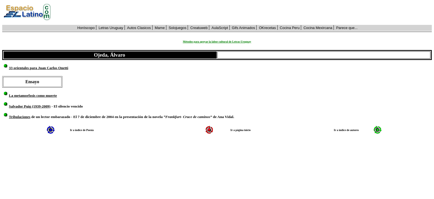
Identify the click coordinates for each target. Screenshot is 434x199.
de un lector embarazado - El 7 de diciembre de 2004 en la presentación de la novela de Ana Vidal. (132, 117)
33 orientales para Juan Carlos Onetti (38, 68)
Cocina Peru (290, 28)
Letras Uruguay (111, 28)
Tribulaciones (19, 117)
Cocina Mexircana (317, 28)
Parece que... (346, 28)
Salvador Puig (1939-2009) (29, 106)
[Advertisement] (244, 12)
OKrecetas (267, 28)
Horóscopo (86, 28)
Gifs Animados (243, 28)
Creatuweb (199, 28)
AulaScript (219, 28)
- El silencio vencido (67, 106)
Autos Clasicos (139, 28)
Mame (160, 28)
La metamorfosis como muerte (33, 95)
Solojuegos (177, 28)
